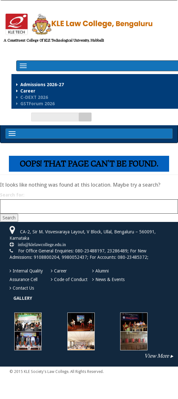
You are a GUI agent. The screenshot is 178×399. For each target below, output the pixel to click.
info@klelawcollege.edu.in (40, 244)
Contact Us (23, 288)
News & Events (110, 279)
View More (156, 356)
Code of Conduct (70, 279)
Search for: (12, 194)
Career (60, 270)
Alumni (102, 270)
